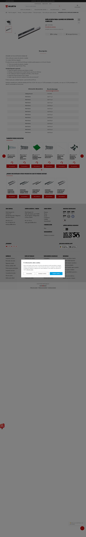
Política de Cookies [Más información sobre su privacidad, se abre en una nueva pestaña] (29, 269)
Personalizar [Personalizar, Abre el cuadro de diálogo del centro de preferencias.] (29, 273)
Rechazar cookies (42, 273)
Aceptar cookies (56, 273)
